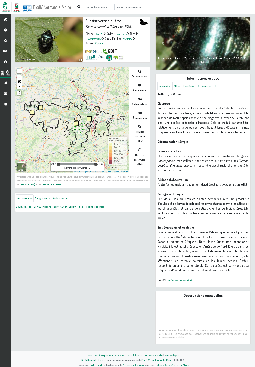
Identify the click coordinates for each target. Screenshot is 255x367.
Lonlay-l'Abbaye (46, 207)
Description (166, 86)
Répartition (193, 86)
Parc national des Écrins (132, 364)
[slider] (58, 164)
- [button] (19, 87)
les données (29, 184)
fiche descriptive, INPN (182, 280)
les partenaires (56, 184)
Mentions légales (175, 355)
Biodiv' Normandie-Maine (58, 7)
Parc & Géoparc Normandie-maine (114, 172)
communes (26, 199)
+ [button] (19, 77)
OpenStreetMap (91, 172)
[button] (19, 82)
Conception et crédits (155, 355)
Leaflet (77, 172)
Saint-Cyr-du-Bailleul (72, 207)
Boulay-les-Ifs (25, 207)
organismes (45, 199)
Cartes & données (134, 355)
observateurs (66, 199)
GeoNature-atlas (94, 364)
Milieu (179, 86)
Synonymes (209, 86)
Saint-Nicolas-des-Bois (102, 207)
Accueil (85, 355)
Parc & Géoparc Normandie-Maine (107, 355)
